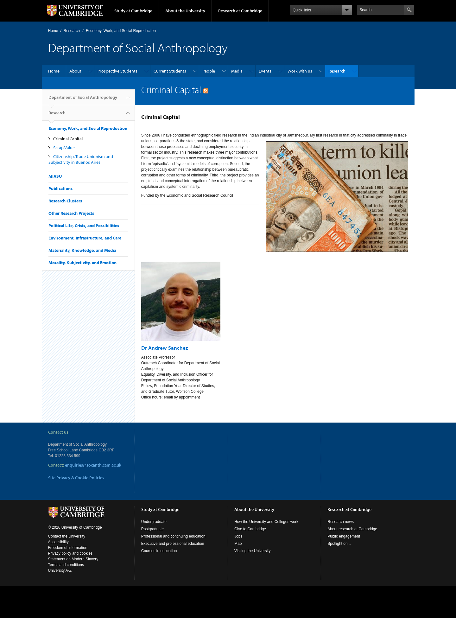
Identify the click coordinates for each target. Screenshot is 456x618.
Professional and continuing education (173, 536)
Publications (60, 188)
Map (238, 543)
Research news (340, 521)
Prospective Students (117, 71)
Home (53, 31)
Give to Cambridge (250, 529)
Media (237, 71)
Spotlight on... (339, 543)
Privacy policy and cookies (70, 553)
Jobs (238, 536)
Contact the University (66, 536)
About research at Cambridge (352, 529)
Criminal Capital (68, 139)
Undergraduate (154, 521)
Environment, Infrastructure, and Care (84, 238)
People (208, 71)
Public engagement (343, 536)
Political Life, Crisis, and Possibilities (83, 225)
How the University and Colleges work (266, 521)
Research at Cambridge (240, 11)
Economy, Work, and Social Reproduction (121, 31)
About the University (185, 11)
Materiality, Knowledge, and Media (82, 250)
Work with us (300, 71)
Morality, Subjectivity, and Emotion (82, 262)
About (75, 71)
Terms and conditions (66, 565)
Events (265, 71)
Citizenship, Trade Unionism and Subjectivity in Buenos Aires (80, 159)
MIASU (55, 176)
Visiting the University (252, 551)
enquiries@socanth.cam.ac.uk (93, 465)
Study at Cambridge (133, 11)
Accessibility (58, 542)
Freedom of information (67, 547)
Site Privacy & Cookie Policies (76, 478)
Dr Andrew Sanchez (164, 347)
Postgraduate (152, 529)
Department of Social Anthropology (82, 99)
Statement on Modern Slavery (73, 559)
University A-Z (60, 570)
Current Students (170, 71)
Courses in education (159, 551)
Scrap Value (64, 147)
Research (72, 31)
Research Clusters (65, 201)
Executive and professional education (172, 543)
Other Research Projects (71, 213)
